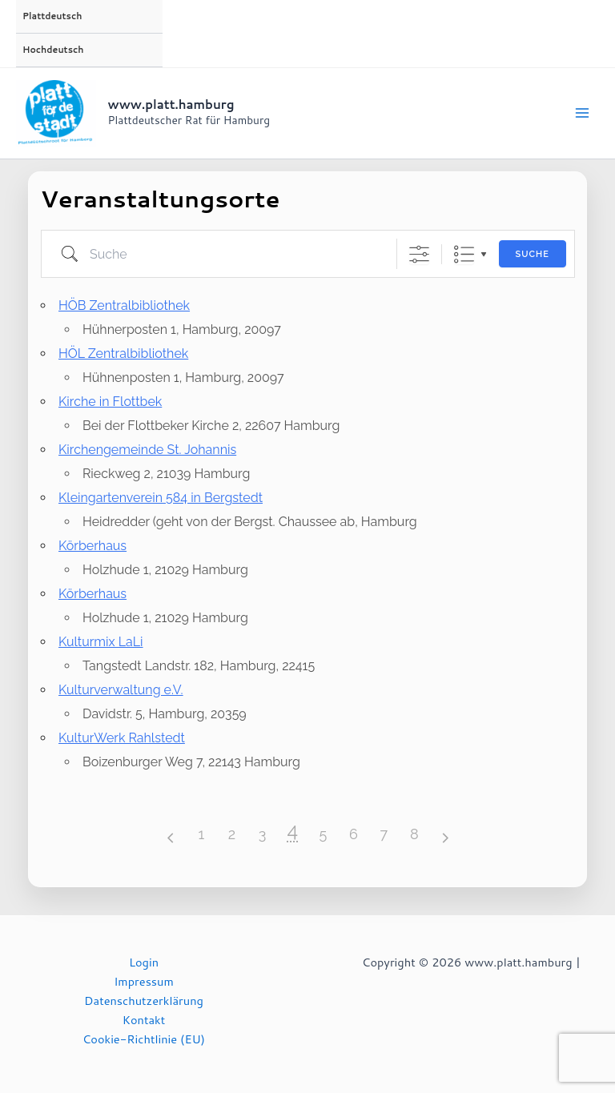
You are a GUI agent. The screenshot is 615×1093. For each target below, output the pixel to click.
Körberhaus (92, 545)
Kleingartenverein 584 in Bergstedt (160, 497)
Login (144, 962)
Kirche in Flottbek (110, 401)
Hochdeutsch (52, 49)
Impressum (144, 981)
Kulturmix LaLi (100, 641)
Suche (532, 254)
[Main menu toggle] (582, 113)
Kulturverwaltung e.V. (120, 689)
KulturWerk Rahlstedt (121, 737)
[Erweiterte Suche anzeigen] (418, 253)
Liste (463, 253)
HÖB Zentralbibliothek (124, 305)
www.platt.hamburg (171, 104)
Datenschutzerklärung (143, 1000)
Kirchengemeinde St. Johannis (147, 449)
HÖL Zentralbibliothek (123, 353)
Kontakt (144, 1019)
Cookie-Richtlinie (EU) (143, 1039)
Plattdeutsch (52, 16)
